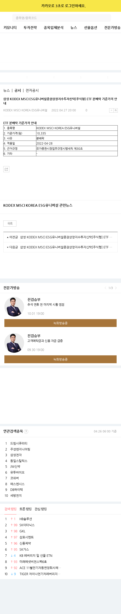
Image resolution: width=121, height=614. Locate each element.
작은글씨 (111, 110)
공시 (17, 90)
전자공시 (32, 90)
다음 (116, 288)
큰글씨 (115, 110)
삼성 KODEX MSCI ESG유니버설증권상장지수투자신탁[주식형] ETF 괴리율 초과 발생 (67, 237)
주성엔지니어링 (20, 449)
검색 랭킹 (10, 509)
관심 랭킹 (41, 509)
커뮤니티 (10, 28)
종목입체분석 (53, 28)
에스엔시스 (17, 484)
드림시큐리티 (18, 443)
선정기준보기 (26, 431)
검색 (107, 18)
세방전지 (16, 495)
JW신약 (15, 466)
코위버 (14, 478)
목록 (9, 223)
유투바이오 (17, 472)
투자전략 (30, 28)
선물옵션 (90, 28)
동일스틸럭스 (18, 461)
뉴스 (73, 28)
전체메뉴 (117, 18)
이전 (105, 288)
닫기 (115, 6)
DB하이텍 (16, 489)
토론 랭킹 (25, 509)
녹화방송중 (60, 323)
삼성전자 (16, 455)
